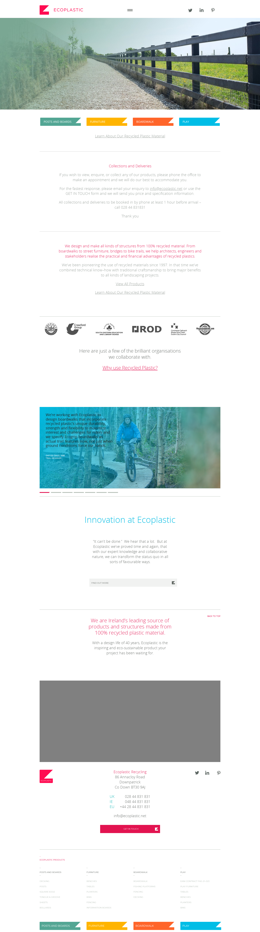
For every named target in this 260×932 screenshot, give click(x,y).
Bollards (45, 907)
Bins (89, 897)
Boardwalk (140, 881)
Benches (92, 881)
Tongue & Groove (50, 897)
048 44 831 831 (130, 802)
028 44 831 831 (130, 796)
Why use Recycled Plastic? (130, 368)
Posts (43, 886)
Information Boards (99, 907)
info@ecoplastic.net (166, 189)
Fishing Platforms (144, 886)
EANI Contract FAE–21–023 (194, 881)
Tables (90, 886)
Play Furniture (189, 886)
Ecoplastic (62, 10)
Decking (44, 881)
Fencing (91, 902)
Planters (92, 891)
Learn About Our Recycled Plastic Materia (129, 136)
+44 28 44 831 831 (130, 807)
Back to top (213, 616)
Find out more (100, 583)
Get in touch (131, 829)
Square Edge (47, 891)
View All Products (130, 284)
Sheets (44, 902)
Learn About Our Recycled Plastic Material (130, 293)
